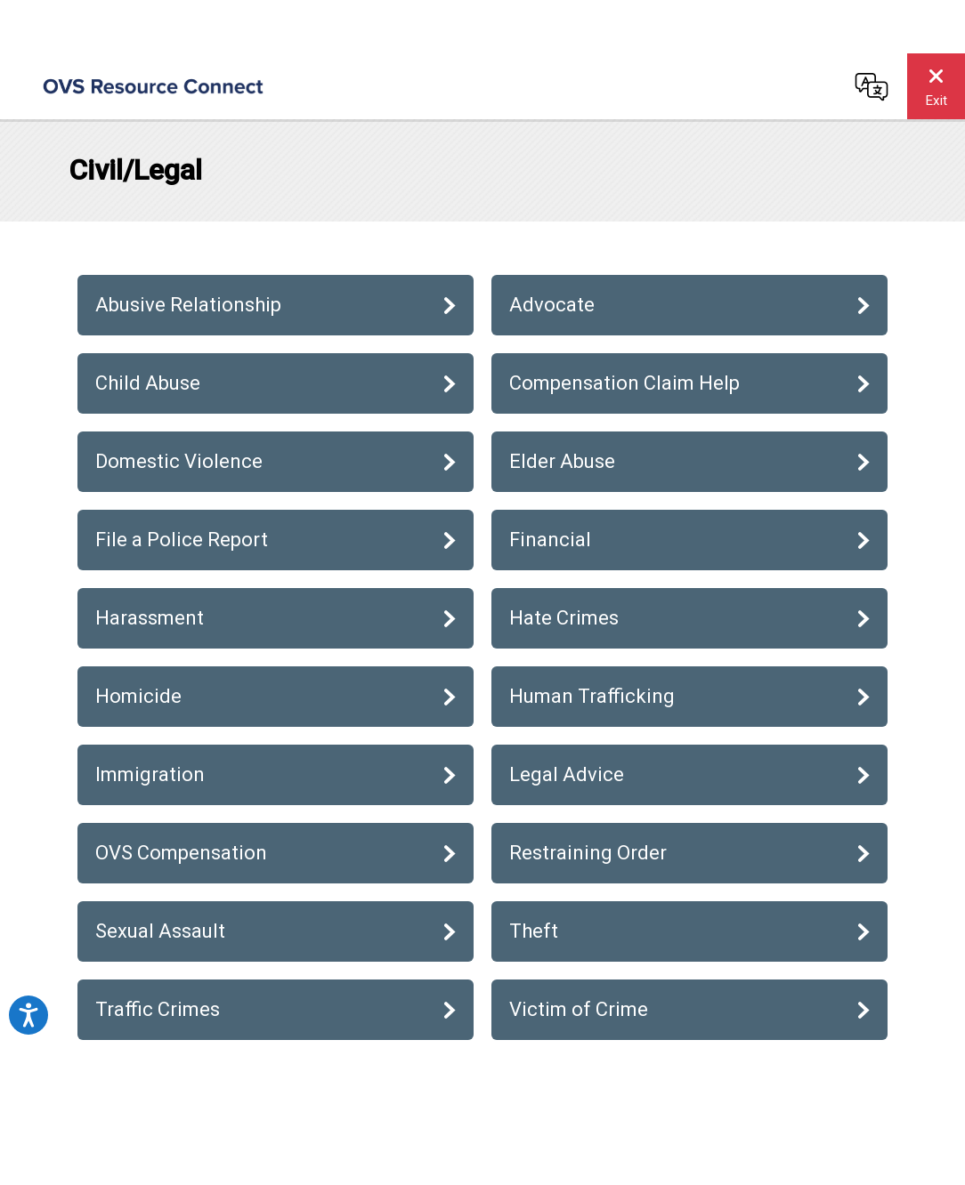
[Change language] (871, 86)
